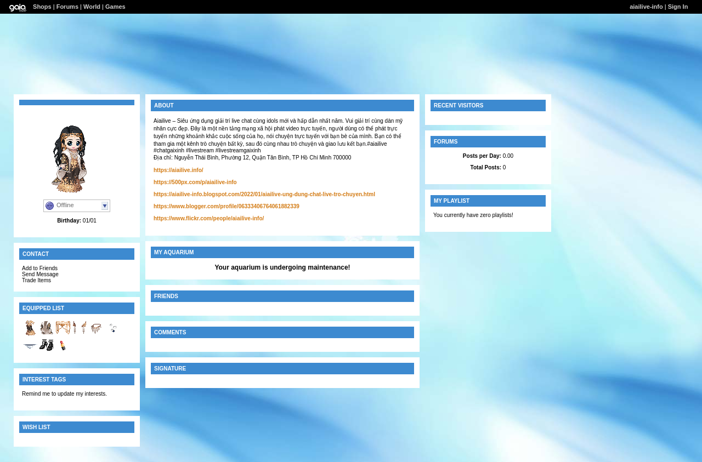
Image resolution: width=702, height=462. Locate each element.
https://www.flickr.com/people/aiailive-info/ (209, 218)
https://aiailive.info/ (178, 170)
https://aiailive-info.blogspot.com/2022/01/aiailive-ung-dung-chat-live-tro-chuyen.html (264, 194)
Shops (42, 6)
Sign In (678, 6)
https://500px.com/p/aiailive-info (195, 182)
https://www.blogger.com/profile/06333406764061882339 (226, 206)
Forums (67, 6)
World (91, 6)
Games (115, 6)
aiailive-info (646, 6)
